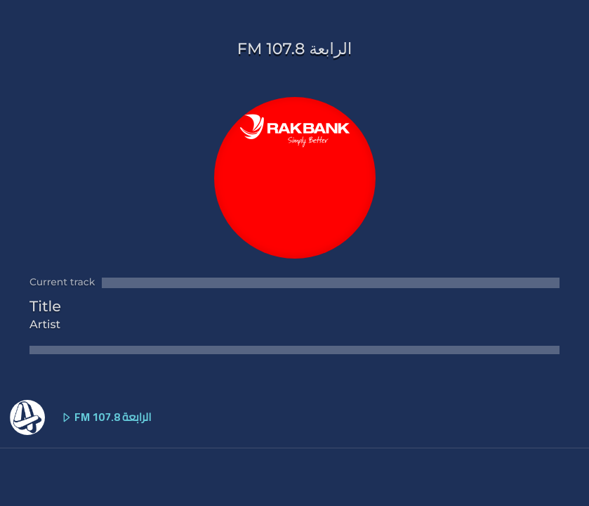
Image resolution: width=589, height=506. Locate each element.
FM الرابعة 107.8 (81, 417)
